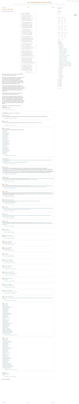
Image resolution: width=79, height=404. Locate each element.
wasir (29, 179)
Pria (8, 162)
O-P (59, 21)
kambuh (5, 171)
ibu (12, 216)
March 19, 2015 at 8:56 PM (10, 196)
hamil (14, 216)
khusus (51, 208)
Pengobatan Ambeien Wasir (8, 199)
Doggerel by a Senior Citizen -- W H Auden (65, 64)
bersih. (29, 209)
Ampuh (16, 208)
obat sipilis (4, 318)
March (60, 75)
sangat (7, 216)
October (60, 47)
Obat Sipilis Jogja (5, 311)
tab (14, 202)
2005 (59, 43)
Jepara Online (6, 128)
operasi (24, 215)
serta (5, 216)
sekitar (49, 178)
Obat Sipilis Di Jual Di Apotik (7, 329)
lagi (7, 171)
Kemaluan (11, 208)
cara (3, 215)
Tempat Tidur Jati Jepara (6, 150)
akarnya (5, 186)
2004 (59, 79)
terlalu (38, 178)
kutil (3, 162)
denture (34, 185)
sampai (52, 185)
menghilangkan (47, 185)
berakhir (23, 179)
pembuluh (44, 178)
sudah (7, 202)
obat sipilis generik (5, 316)
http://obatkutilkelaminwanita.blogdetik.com (39, 222)
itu (15, 170)
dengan (10, 162)
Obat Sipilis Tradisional (6, 319)
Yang (14, 208)
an (13, 202)
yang (18, 162)
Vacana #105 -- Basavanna (63, 56)
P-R (64, 28)
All (64, 37)
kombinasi (24, 208)
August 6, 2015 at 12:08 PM (10, 268)
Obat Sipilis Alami (5, 321)
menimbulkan (10, 179)
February (60, 76)
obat (8, 171)
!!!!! (15, 202)
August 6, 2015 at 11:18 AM (10, 262)
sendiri (17, 170)
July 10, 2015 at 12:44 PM (9, 244)
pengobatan (4, 161)
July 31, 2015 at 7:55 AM (9, 256)
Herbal (40, 208)
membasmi (4, 209)
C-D (62, 19)
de (48, 215)
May (60, 72)
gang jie (32, 208)
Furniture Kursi (5, 139)
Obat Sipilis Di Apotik (6, 320)
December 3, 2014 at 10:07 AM (10, 155)
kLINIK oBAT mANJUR (7, 241)
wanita (14, 215)
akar (3, 186)
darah (46, 178)
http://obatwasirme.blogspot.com (7, 169)
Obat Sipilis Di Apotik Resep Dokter (8, 332)
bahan (41, 186)
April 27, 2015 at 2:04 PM (9, 203)
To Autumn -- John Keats (62, 51)
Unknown (5, 121)
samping (25, 162)
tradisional (7, 161)
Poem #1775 (23, 13)
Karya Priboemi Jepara (6, 141)
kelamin (19, 186)
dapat (53, 178)
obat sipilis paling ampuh (6, 308)
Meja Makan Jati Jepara (6, 149)
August (60, 68)
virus (6, 209)
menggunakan (20, 215)
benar (45, 170)
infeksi (13, 179)
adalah (31, 170)
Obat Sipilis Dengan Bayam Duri (7, 358)
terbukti (9, 202)
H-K (59, 20)
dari (33, 170)
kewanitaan (27, 186)
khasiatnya (11, 202)
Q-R (62, 21)
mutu (12, 162)
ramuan (44, 208)
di (47, 178)
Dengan (32, 178)
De (19, 171)
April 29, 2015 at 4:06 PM (9, 226)
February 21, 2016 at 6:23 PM (10, 376)
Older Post (52, 7)
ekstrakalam (5, 229)
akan (3, 171)
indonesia (37, 185)
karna (30, 186)
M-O (62, 28)
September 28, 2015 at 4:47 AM (11, 300)
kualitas (16, 162)
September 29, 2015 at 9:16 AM (11, 334)
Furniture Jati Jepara (6, 137)
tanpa (22, 162)
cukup (26, 215)
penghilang (14, 186)
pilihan (46, 186)
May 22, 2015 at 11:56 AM (9, 232)
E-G (64, 19)
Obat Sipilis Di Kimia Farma (7, 333)
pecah (7, 179)
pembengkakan (18, 179)
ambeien (33, 179)
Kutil (9, 208)
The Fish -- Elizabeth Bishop (63, 52)
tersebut (36, 179)
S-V (59, 37)
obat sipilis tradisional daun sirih (7, 313)
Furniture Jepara (5, 130)
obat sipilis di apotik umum (6, 314)
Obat (39, 185)
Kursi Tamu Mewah (5, 148)
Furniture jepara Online (6, 143)
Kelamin (37, 208)
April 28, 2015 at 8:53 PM (9, 210)
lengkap (5, 208)
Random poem (59, 11)
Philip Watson (12, 11)
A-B (59, 19)
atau (31, 179)
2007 (59, 41)
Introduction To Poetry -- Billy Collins (64, 61)
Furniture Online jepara (6, 144)
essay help (40, 122)
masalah (27, 179)
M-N (64, 20)
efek (23, 162)
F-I (64, 27)
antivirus (29, 208)
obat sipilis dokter (5, 315)
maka (41, 178)
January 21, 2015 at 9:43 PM (10, 163)
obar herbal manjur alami (7, 235)
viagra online (5, 115)
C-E (61, 27)
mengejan (35, 178)
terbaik (25, 170)
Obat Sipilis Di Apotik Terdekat (7, 330)
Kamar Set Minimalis (6, 147)
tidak (51, 170)
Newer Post (3, 7)
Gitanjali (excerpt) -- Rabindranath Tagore (65, 63)
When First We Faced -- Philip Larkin (64, 55)
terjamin (20, 162)
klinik (47, 215)
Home (28, 7)
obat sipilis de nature (6, 312)
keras (39, 178)
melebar (4, 179)
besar (30, 178)
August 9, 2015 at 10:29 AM (10, 287)
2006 (59, 42)
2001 (59, 83)
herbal (32, 185)
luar (34, 170)
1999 (59, 86)
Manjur (19, 208)
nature (50, 215)
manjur (44, 215)
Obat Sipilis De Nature (6, 328)
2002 (59, 82)
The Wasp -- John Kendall (7, 9)
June (60, 71)
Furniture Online (5, 146)
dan (14, 162)
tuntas (48, 170)
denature (11, 186)
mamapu (43, 185)
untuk (27, 170)
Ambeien (14, 170)
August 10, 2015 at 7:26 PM (10, 293)
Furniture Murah (5, 138)
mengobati (10, 170)
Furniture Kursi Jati (5, 142)
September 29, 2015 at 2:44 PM (11, 369)
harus (17, 215)
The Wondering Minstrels (39, 2)
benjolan (17, 209)
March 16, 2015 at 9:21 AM (10, 188)
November (60, 46)
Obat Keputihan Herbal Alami (8, 272)
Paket (3, 208)
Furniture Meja (5, 145)
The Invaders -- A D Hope (63, 60)
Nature (21, 171)
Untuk (7, 162)
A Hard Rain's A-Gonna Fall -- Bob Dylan (65, 65)
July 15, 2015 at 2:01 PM (9, 250)
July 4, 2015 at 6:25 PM (9, 238)
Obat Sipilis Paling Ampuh (6, 357)
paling (42, 215)
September (60, 67)
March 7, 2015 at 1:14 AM (9, 181)
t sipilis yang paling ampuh (6, 317)
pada (25, 179)
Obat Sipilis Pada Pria (6, 359)
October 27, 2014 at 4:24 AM (10, 125)
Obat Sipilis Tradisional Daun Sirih (7, 341)
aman (21, 186)
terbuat (38, 186)
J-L (59, 28)
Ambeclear (16, 171)
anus (51, 178)
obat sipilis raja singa (6, 310)
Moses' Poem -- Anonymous (63, 48)
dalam (37, 170)
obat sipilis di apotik (5, 309)
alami (46, 208)
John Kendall (28, 71)
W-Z (62, 37)
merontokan (14, 209)
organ (24, 186)
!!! (16, 202)
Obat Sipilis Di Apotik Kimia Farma (8, 331)
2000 (59, 84)
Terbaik (5, 162)
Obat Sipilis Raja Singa (6, 360)
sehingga (39, 170)
